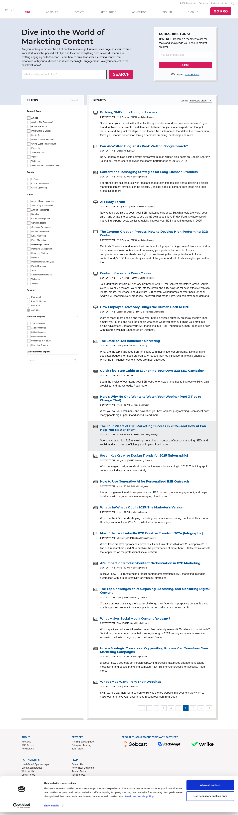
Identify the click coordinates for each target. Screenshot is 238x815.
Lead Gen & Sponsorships (35, 764)
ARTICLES (52, 12)
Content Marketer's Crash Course (126, 274)
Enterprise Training (81, 745)
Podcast (215, 3)
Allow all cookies (210, 788)
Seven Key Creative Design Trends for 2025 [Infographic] (144, 456)
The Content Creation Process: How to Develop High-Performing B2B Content (154, 234)
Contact (225, 3)
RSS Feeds (28, 745)
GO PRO (221, 11)
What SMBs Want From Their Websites (130, 682)
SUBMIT (186, 65)
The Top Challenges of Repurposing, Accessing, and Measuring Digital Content (155, 591)
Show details (51, 808)
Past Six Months (38, 302)
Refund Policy (79, 771)
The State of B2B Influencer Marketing (130, 341)
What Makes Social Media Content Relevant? (135, 619)
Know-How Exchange (83, 768)
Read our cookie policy (139, 799)
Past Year (35, 306)
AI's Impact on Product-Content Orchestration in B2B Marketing (150, 564)
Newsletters (28, 749)
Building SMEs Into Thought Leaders (128, 113)
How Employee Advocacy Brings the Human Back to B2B (144, 308)
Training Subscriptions (83, 742)
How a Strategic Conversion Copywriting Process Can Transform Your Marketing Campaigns (154, 650)
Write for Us (28, 771)
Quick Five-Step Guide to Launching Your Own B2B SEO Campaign (152, 371)
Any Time (35, 311)
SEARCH (121, 75)
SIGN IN (167, 12)
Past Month (36, 298)
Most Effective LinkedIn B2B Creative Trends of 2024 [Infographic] (151, 534)
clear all (74, 101)
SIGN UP (193, 12)
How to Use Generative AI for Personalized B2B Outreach (144, 482)
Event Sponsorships (32, 768)
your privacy (192, 75)
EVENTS (79, 12)
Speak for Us (28, 775)
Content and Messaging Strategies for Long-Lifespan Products (149, 172)
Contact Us (77, 764)
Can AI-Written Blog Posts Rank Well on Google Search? (144, 147)
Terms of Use (78, 775)
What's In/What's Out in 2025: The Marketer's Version (141, 508)
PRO (27, 12)
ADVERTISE (139, 12)
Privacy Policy (79, 778)
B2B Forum (77, 749)
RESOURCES (108, 12)
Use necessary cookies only (210, 798)
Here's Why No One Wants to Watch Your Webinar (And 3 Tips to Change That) (150, 399)
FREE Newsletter (188, 3)
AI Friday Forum (112, 202)
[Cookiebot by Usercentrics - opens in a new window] (21, 808)
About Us (26, 742)
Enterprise (204, 3)
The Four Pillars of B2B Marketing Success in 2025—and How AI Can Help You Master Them (153, 428)
